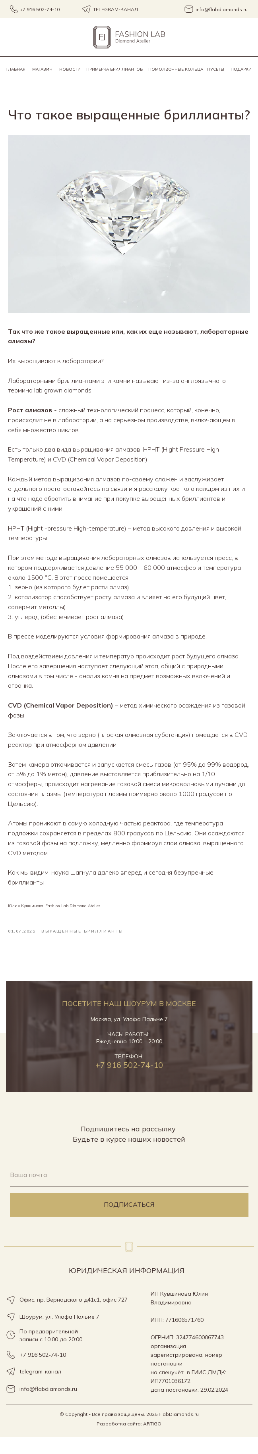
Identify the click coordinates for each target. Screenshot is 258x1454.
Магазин (42, 69)
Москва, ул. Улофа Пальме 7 (129, 1036)
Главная (15, 69)
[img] (129, 37)
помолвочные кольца (175, 69)
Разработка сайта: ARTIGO (129, 1441)
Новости (70, 69)
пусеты (215, 69)
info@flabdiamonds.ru (48, 1406)
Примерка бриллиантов (114, 69)
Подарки (241, 69)
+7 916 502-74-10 (129, 1082)
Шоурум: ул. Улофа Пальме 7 (59, 1333)
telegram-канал (40, 1388)
